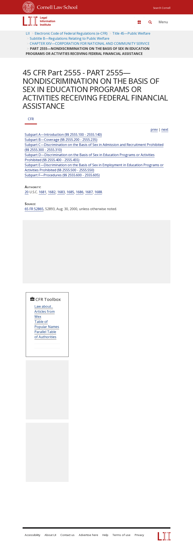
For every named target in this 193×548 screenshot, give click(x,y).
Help (105, 535)
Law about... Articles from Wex (44, 311)
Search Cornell (161, 8)
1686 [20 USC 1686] (79, 192)
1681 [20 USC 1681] (42, 192)
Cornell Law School (55, 6)
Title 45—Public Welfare (131, 33)
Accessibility (32, 535)
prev (154, 129)
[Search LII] (150, 22)
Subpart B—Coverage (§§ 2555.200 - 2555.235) (61, 139)
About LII (50, 535)
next (164, 129)
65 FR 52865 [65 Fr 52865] (34, 209)
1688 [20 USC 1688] (98, 192)
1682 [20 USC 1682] (52, 192)
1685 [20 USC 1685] (70, 192)
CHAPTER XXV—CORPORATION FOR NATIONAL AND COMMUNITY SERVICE (90, 43)
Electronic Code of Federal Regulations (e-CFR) (71, 33)
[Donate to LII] (139, 22)
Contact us (67, 535)
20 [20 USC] (27, 192)
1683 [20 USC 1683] (61, 192)
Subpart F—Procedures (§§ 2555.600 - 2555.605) (62, 175)
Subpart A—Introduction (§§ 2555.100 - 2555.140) (63, 134)
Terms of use (121, 535)
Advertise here (88, 535)
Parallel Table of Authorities (45, 334)
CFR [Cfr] (31, 119)
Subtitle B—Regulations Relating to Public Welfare (69, 38)
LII (28, 33)
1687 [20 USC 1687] (89, 192)
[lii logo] (39, 21)
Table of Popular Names (46, 324)
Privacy (139, 535)
